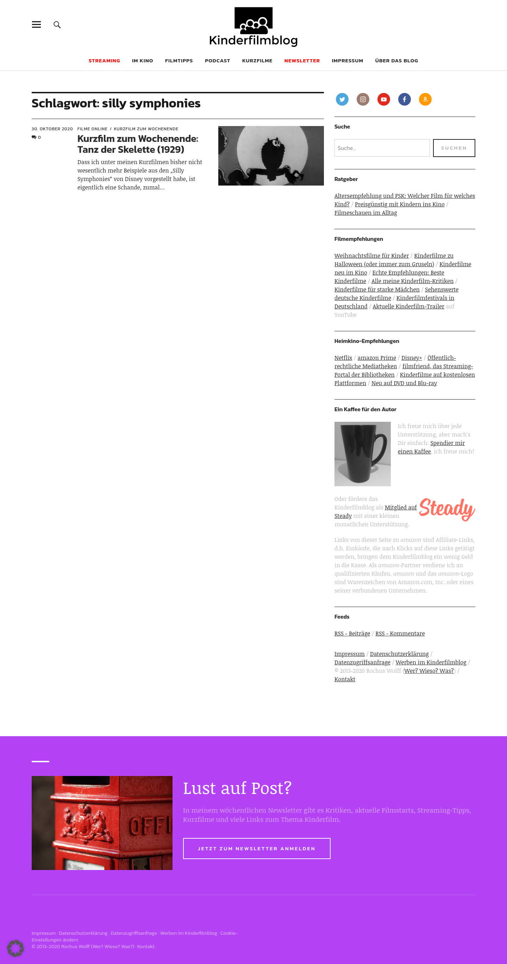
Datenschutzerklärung (399, 654)
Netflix (343, 358)
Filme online (92, 129)
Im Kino (142, 60)
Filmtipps (179, 60)
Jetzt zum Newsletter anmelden (257, 848)
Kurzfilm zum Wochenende (146, 129)
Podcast (217, 60)
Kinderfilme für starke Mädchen (377, 289)
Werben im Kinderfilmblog (431, 662)
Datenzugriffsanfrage (362, 662)
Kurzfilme (257, 60)
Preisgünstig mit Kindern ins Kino (400, 204)
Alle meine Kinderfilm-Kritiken (412, 281)
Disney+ (411, 358)
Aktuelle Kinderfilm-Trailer (408, 306)
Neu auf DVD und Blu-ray (404, 383)
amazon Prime (376, 358)
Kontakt (344, 679)
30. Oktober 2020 (52, 129)
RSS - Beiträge (352, 633)
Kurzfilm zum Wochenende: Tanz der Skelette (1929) (137, 144)
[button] (15, 948)
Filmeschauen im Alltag (365, 213)
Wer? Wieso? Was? (429, 671)
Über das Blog (396, 60)
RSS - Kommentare (400, 633)
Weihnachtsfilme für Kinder (371, 255)
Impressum (347, 60)
